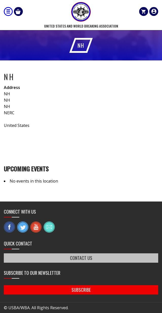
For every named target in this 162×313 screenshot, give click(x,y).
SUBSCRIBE (81, 289)
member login (153, 11)
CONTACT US (81, 258)
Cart (143, 11)
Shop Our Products (18, 11)
